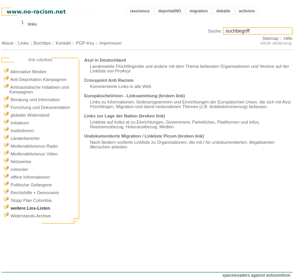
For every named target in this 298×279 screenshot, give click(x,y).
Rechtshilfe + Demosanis (31, 192)
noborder (15, 169)
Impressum (110, 43)
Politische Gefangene (27, 185)
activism (247, 11)
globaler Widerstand (26, 115)
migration (199, 11)
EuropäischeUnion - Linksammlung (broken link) (134, 95)
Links (23, 43)
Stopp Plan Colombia (27, 200)
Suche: (215, 31)
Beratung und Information (31, 99)
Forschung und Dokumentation (36, 107)
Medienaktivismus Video (30, 154)
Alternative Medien (25, 71)
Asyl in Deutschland (105, 60)
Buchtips (42, 43)
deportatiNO (169, 11)
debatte (223, 11)
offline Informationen (26, 177)
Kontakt (63, 43)
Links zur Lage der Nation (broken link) (124, 116)
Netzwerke (17, 161)
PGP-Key (85, 43)
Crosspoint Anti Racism (108, 80)
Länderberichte (21, 138)
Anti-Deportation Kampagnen (35, 79)
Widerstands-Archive (27, 216)
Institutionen (18, 130)
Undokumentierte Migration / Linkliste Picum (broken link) (144, 136)
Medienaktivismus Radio (30, 146)
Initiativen (16, 123)
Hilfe (288, 38)
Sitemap (270, 38)
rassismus (140, 11)
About (7, 43)
